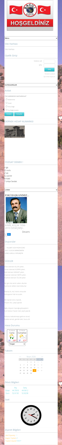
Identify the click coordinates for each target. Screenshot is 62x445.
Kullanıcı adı (38, 61)
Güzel (9, 103)
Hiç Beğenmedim (12, 110)
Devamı (26, 231)
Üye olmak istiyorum (49, 77)
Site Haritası (9, 49)
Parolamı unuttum (50, 74)
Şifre (40, 65)
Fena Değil (10, 107)
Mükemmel (10, 100)
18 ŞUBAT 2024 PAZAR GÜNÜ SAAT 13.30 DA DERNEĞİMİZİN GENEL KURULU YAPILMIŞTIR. (15, 250)
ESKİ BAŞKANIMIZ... (17, 195)
